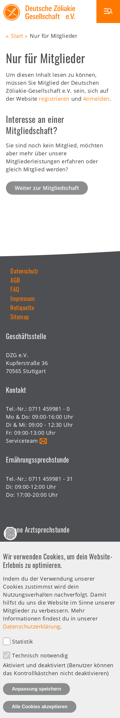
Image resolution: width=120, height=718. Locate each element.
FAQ (14, 289)
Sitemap (19, 316)
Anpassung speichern (36, 701)
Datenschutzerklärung (31, 639)
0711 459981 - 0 (49, 408)
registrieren (54, 98)
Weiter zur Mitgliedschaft (47, 187)
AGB (15, 280)
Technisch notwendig (40, 668)
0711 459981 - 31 (51, 478)
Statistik (22, 654)
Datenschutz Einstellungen (10, 546)
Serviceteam (22, 440)
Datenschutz (24, 270)
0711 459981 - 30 (51, 548)
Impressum (22, 298)
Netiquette (22, 307)
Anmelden (96, 98)
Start (17, 35)
